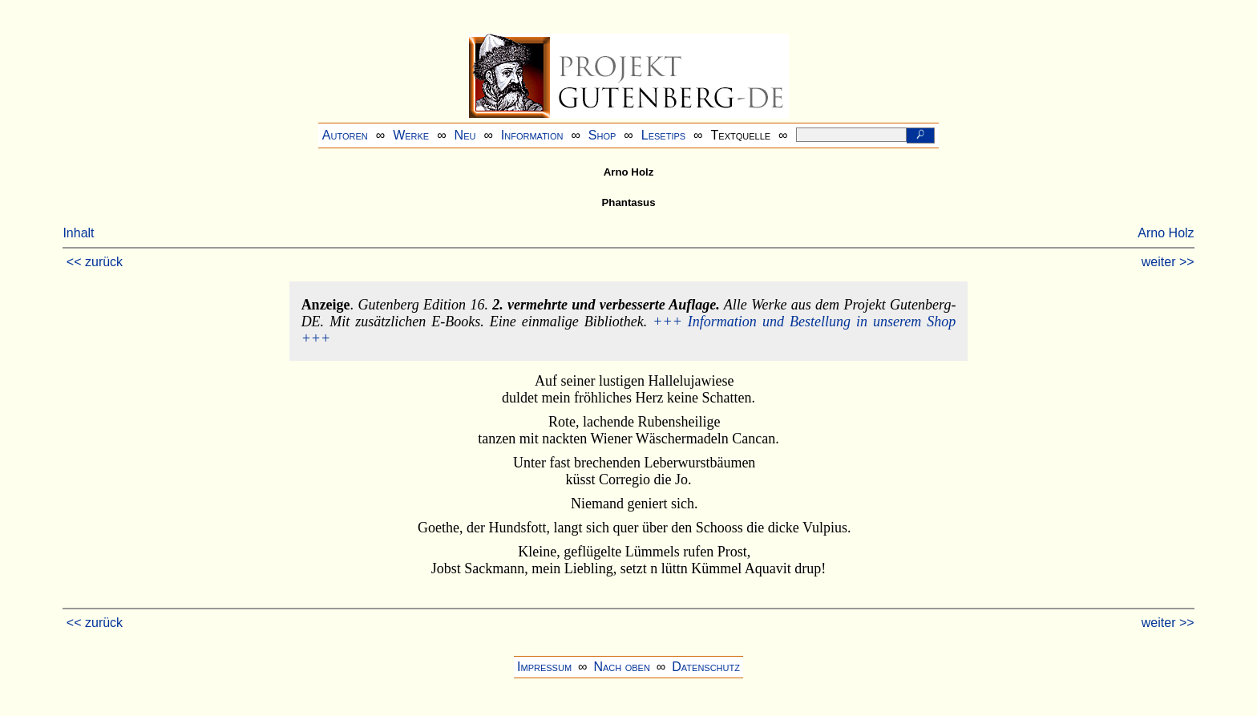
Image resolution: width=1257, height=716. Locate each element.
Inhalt (78, 233)
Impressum (544, 667)
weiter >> (1168, 262)
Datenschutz (706, 667)
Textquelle (741, 135)
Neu (465, 135)
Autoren (345, 135)
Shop (602, 135)
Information (532, 135)
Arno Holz (1166, 233)
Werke (411, 135)
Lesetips (663, 135)
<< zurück (95, 262)
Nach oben (621, 667)
